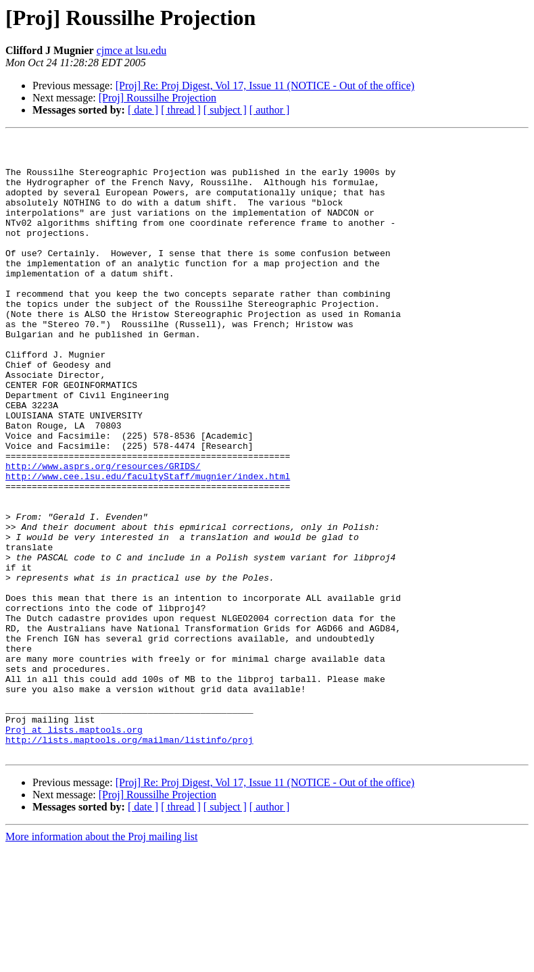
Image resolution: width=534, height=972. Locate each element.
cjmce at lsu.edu (132, 50)
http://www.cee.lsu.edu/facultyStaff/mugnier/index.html (147, 545)
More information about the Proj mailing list (101, 960)
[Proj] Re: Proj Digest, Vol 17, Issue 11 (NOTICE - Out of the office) (265, 85)
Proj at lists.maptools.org (74, 849)
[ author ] (269, 110)
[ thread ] (181, 110)
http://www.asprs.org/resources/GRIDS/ (103, 533)
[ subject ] (225, 110)
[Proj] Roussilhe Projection (157, 97)
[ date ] (143, 110)
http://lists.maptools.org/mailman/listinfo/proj (129, 861)
